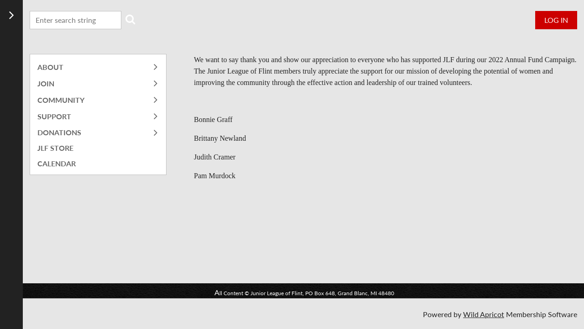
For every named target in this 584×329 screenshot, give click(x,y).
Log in (556, 20)
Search (130, 19)
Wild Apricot (483, 314)
